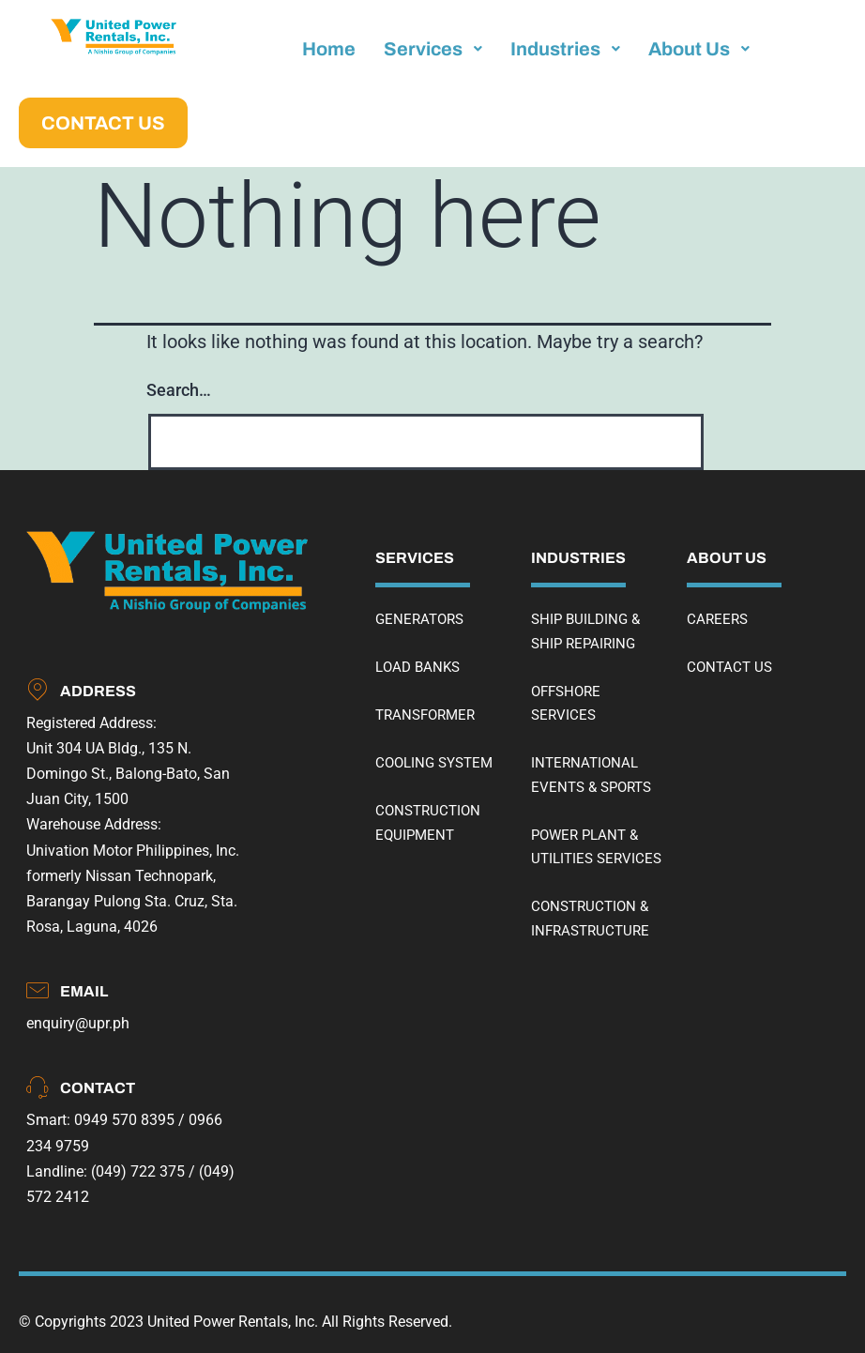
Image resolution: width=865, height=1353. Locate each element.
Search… (178, 390)
